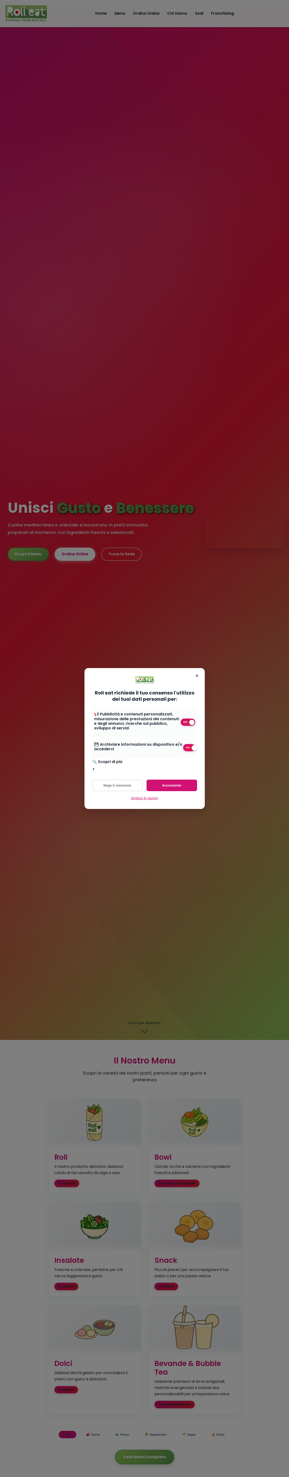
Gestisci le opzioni (144, 798)
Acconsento (171, 785)
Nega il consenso (117, 785)
